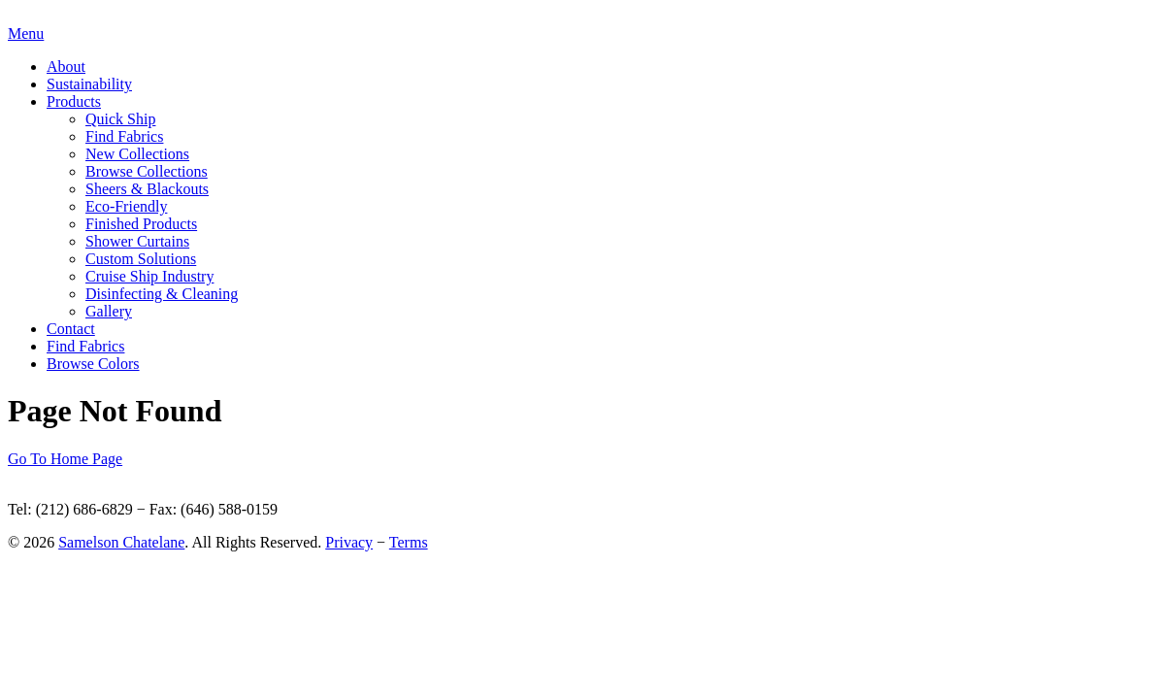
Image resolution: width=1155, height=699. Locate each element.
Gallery (108, 311)
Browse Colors (93, 363)
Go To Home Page (65, 458)
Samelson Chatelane (121, 542)
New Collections (137, 154)
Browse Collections (146, 171)
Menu (26, 33)
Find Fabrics (124, 136)
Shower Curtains (137, 241)
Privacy (349, 542)
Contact (71, 328)
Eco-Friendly (126, 206)
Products (74, 101)
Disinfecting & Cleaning (161, 293)
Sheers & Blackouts (147, 189)
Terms (408, 542)
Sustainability (89, 84)
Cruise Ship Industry (149, 276)
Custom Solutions (140, 258)
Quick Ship (120, 119)
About (66, 66)
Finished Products (141, 224)
